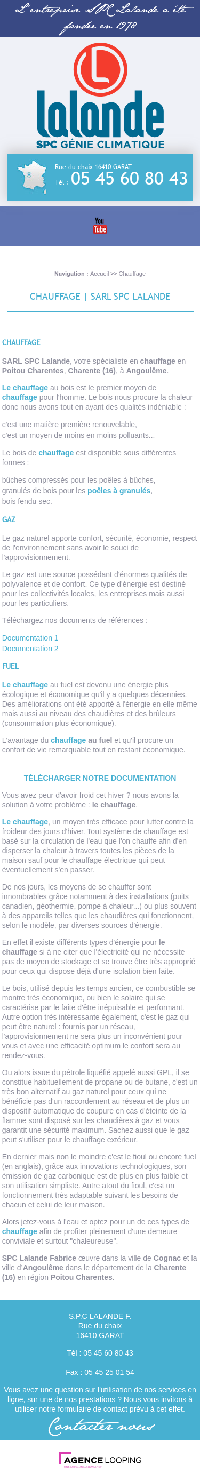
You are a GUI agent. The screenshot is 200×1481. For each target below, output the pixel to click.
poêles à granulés (118, 490)
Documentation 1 (30, 638)
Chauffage (132, 273)
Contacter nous (100, 1427)
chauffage (19, 397)
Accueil (99, 273)
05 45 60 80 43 (129, 178)
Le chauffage (25, 387)
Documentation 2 (30, 648)
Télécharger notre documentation (100, 778)
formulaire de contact (92, 1409)
